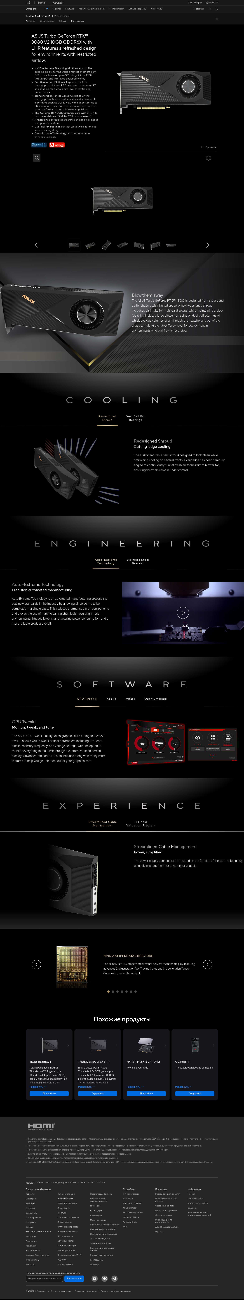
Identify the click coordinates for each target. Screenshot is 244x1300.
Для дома (30, 1209)
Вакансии (192, 1209)
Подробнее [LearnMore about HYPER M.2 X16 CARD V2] (146, 1094)
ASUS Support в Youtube (166, 1228)
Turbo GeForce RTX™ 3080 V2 (47, 16)
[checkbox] (208, 147)
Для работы (31, 1214)
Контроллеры (96, 1261)
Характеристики (47, 21)
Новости (192, 1195)
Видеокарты (64, 1209)
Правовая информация (86, 1292)
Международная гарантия (167, 1195)
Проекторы (31, 1242)
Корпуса (62, 1214)
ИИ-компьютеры (131, 1195)
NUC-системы (32, 1261)
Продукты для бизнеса (101, 1195)
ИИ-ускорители (65, 1237)
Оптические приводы (68, 1228)
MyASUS (159, 1233)
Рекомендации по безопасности (163, 1222)
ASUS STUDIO (130, 1209)
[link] (31, 9)
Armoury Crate (130, 1223)
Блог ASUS (128, 1200)
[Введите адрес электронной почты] (44, 1280)
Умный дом (95, 1207)
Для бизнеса (212, 2)
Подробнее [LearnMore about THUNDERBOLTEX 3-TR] (98, 1094)
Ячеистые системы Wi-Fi (69, 1256)
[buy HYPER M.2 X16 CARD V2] (143, 1063)
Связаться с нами (163, 1216)
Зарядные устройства (100, 1244)
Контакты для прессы (198, 1204)
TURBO (73, 1183)
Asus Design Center (132, 1204)
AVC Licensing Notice (133, 1214)
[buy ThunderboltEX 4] (40, 1063)
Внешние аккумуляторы (101, 1256)
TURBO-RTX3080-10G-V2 (92, 1183)
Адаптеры (62, 1261)
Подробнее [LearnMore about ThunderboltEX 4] (49, 1094)
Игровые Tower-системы (37, 1256)
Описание (30, 21)
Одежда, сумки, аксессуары (103, 1235)
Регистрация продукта (166, 1211)
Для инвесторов (195, 1200)
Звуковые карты (66, 1242)
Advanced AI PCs (131, 1218)
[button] (195, 2)
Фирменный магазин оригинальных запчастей (199, 1215)
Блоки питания (65, 1223)
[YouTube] (95, 1280)
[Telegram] (114, 1280)
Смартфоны (31, 1200)
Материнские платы (67, 1204)
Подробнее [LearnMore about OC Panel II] (195, 1094)
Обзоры (62, 21)
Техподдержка (77, 21)
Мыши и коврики (98, 1221)
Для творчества (33, 1219)
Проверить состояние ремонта (165, 1201)
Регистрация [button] (74, 1279)
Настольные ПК (33, 1251)
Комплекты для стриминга (102, 1230)
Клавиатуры (96, 1216)
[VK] (104, 1280)
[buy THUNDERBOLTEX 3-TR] (94, 1063)
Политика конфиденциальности (116, 1292)
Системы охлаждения (68, 1218)
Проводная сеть (65, 1265)
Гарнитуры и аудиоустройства (104, 1226)
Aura (125, 1228)
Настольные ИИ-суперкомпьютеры (99, 1201)
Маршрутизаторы (66, 1251)
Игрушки (94, 1265)
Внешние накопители (68, 1232)
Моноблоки (31, 1247)
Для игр (29, 1228)
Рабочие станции (66, 1195)
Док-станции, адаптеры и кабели (102, 1250)
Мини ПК (30, 1265)
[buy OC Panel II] (182, 1063)
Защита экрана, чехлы (100, 1240)
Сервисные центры (164, 1207)
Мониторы (31, 1237)
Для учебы (31, 1223)
